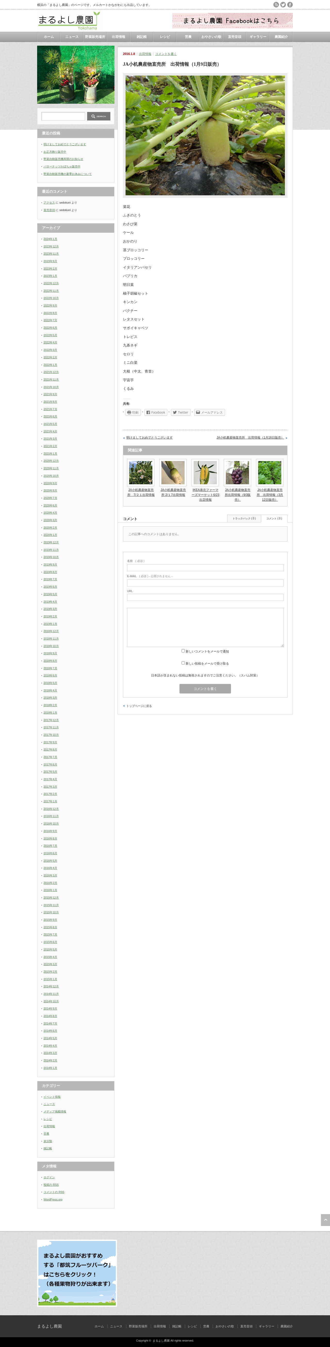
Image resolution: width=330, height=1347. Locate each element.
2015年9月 (50, 919)
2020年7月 (50, 497)
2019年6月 (50, 586)
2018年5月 (50, 682)
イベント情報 (52, 1096)
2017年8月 (50, 749)
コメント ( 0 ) (274, 518)
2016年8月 (50, 838)
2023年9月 (50, 261)
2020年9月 (50, 483)
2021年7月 (50, 409)
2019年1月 (50, 623)
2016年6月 (50, 853)
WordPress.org (53, 1199)
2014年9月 (50, 1008)
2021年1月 (50, 453)
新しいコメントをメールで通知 (207, 651)
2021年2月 (50, 446)
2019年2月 (50, 616)
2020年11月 (51, 468)
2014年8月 (50, 1016)
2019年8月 (50, 572)
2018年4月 (50, 690)
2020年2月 (50, 527)
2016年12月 (51, 808)
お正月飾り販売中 (55, 151)
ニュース (72, 37)
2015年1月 (50, 979)
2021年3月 (50, 438)
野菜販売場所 (95, 37)
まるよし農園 (49, 1326)
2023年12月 (51, 246)
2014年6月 (50, 1030)
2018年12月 (51, 631)
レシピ (165, 37)
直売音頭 (234, 37)
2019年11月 (51, 549)
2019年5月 (50, 594)
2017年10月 (51, 734)
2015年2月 (50, 971)
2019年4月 (50, 601)
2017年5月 (50, 771)
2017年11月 (51, 727)
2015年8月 (50, 927)
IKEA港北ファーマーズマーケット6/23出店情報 (205, 495)
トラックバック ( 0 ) (244, 518)
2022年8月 (50, 312)
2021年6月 (50, 416)
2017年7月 (50, 757)
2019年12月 (51, 542)
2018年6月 (50, 675)
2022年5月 (50, 335)
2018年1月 (50, 712)
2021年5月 (50, 423)
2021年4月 (50, 431)
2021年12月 (51, 372)
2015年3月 (50, 964)
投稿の (51, 1184)
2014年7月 (50, 1023)
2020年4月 (50, 512)
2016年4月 (50, 867)
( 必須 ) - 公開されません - (149, 576)
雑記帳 (142, 37)
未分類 (48, 1141)
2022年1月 (50, 364)
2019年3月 (50, 608)
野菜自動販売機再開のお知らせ (63, 158)
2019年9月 (50, 564)
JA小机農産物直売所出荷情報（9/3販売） (238, 495)
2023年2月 (50, 268)
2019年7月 (50, 579)
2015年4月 (50, 956)
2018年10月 (51, 646)
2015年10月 (51, 912)
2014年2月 (50, 1060)
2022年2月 (50, 357)
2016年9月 (50, 831)
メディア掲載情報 (55, 1111)
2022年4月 (50, 342)
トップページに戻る (139, 705)
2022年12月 (51, 283)
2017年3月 (50, 786)
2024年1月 (50, 238)
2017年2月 (50, 793)
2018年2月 (50, 705)
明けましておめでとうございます (149, 437)
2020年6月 (50, 505)
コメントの (54, 1191)
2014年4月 (50, 1045)
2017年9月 (50, 742)
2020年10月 (51, 475)
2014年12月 (51, 986)
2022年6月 (50, 327)
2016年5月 (50, 860)
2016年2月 (50, 882)
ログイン (49, 1177)
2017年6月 (50, 764)
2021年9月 (50, 394)
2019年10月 (51, 557)
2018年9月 (50, 653)
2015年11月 (51, 905)
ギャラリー (258, 37)
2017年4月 (50, 779)
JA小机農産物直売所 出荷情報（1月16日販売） (250, 437)
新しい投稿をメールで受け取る (207, 663)
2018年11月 (51, 638)
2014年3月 (50, 1052)
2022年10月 (51, 298)
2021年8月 (50, 401)
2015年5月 (50, 949)
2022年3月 (50, 349)
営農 (188, 37)
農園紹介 (281, 37)
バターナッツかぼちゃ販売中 (62, 166)
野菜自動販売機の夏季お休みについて (68, 173)
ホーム (49, 37)
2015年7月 (50, 934)
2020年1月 (50, 534)
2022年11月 (51, 290)
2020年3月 (50, 520)
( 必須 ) (135, 560)
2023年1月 (50, 275)
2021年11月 (51, 379)
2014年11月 (51, 993)
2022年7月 (50, 320)
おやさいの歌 (211, 37)
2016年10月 (51, 823)
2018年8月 (50, 660)
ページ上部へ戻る (325, 1220)
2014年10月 (51, 1001)
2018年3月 (50, 697)
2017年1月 (50, 801)
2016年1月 (50, 890)
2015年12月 (51, 897)
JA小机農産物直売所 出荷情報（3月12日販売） (270, 495)
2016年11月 (51, 816)
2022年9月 (50, 305)
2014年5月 (50, 1038)
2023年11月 (51, 253)
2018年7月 (50, 668)
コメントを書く (166, 54)
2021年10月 (51, 387)
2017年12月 (51, 720)
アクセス (49, 202)
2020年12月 (51, 460)
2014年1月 (50, 1067)
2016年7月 (50, 845)
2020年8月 (50, 490)
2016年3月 (50, 875)
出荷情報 (118, 37)
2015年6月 (50, 941)
